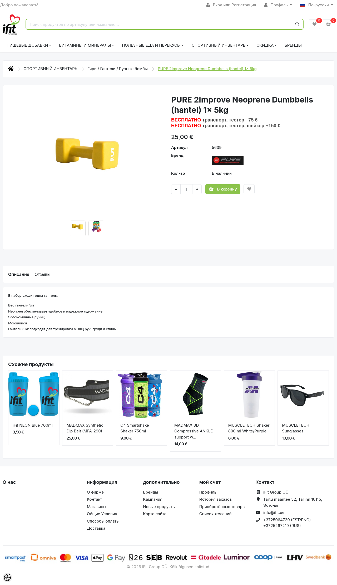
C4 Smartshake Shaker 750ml (134, 428)
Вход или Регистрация (231, 4)
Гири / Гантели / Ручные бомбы (118, 68)
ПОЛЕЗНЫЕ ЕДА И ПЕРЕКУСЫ (151, 45)
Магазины (96, 506)
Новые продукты (159, 506)
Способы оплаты (103, 521)
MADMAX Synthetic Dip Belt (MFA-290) (85, 428)
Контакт (94, 499)
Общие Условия (102, 513)
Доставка (96, 528)
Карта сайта (154, 513)
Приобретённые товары (222, 506)
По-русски (315, 4)
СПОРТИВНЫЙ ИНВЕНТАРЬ (218, 45)
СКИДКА (265, 45)
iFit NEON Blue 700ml (33, 425)
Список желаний (215, 513)
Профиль (276, 4)
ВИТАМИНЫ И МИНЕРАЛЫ (85, 45)
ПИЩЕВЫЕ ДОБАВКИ (27, 45)
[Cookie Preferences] (7, 577)
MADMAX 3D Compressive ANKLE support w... (193, 431)
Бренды (293, 45)
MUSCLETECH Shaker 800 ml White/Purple (249, 428)
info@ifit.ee (274, 512)
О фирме (95, 492)
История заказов (215, 499)
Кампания (152, 499)
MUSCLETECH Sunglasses (295, 428)
